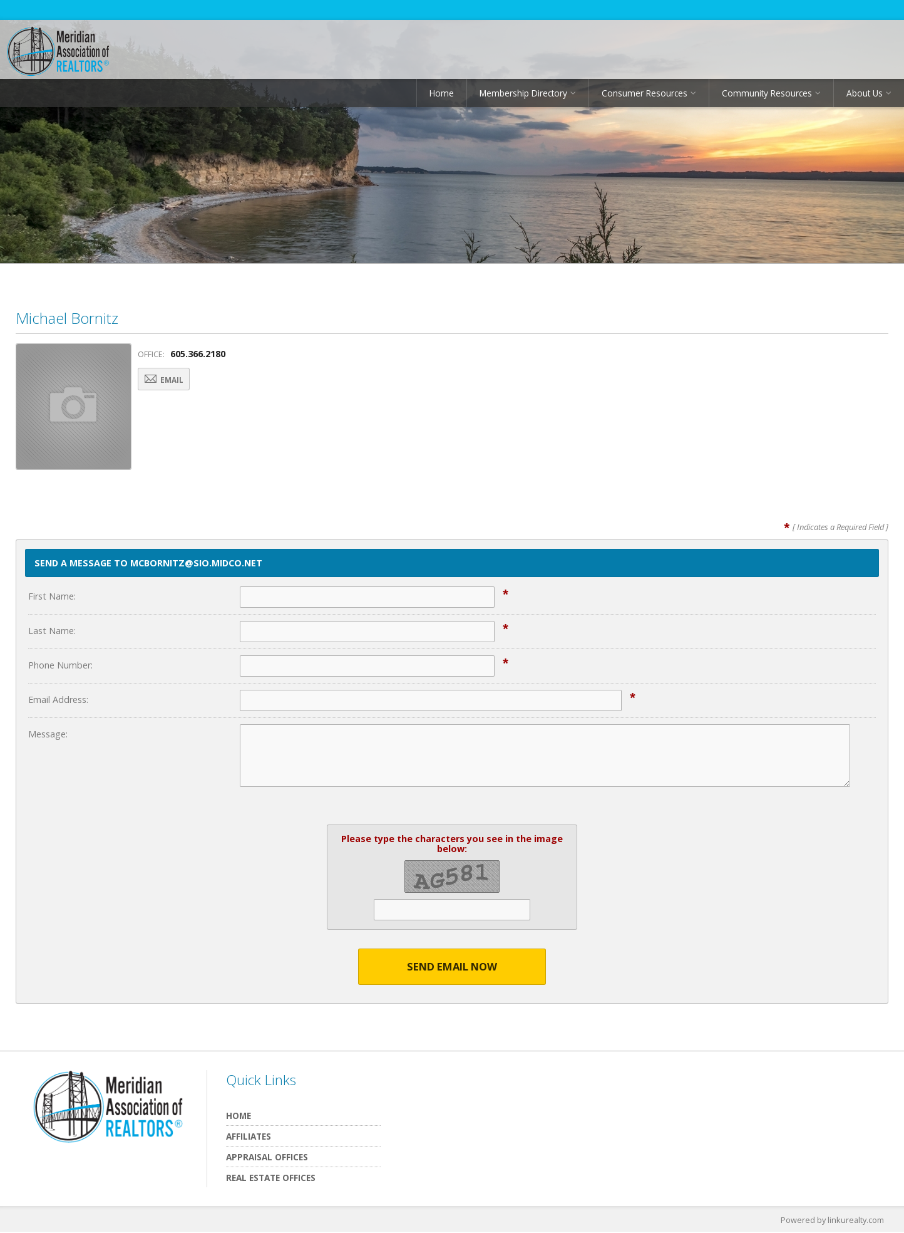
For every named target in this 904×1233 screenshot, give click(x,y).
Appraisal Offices (267, 1157)
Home (441, 97)
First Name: (52, 596)
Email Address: (58, 699)
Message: (48, 734)
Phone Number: (60, 665)
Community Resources (767, 97)
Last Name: (52, 631)
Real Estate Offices (271, 1178)
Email (170, 381)
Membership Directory (523, 97)
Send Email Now (452, 967)
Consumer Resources (644, 97)
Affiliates (248, 1137)
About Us (864, 97)
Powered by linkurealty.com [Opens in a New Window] (831, 1220)
